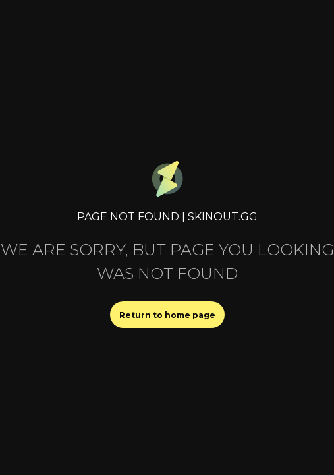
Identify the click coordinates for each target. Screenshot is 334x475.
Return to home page (167, 315)
